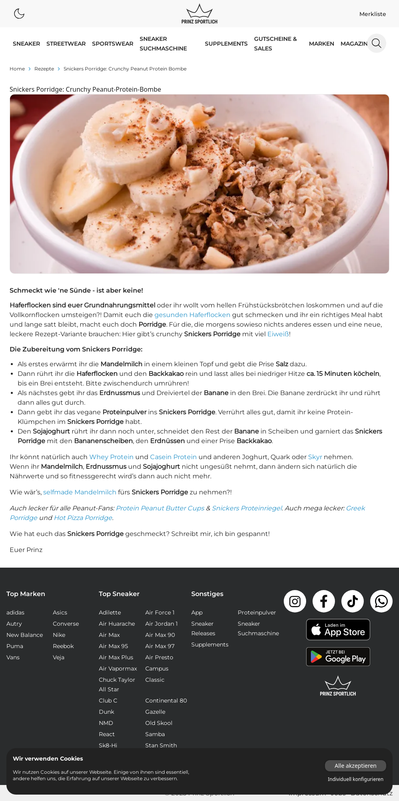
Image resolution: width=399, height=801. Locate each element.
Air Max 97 (159, 646)
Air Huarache (117, 623)
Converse (66, 623)
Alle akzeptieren (356, 765)
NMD (106, 723)
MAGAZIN (354, 43)
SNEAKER (26, 43)
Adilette (110, 612)
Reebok (63, 646)
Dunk (106, 711)
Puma (14, 646)
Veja (58, 657)
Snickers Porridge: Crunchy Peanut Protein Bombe (125, 69)
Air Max (109, 634)
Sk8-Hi (108, 745)
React (107, 734)
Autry (14, 623)
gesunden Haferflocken (192, 315)
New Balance (24, 634)
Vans (13, 657)
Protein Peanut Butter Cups (160, 508)
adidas (15, 612)
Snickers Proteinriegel (247, 508)
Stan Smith (161, 745)
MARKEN (321, 43)
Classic (154, 679)
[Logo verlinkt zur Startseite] (199, 13)
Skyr (315, 457)
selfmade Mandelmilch (79, 492)
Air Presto (159, 657)
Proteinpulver (257, 612)
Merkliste (372, 14)
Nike (59, 634)
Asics (60, 612)
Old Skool (158, 723)
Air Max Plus (116, 657)
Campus (156, 668)
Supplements (226, 43)
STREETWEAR (66, 43)
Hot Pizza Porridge (83, 518)
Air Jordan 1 (161, 623)
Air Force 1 (159, 612)
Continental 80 (166, 700)
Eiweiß (278, 334)
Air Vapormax (118, 668)
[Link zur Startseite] (338, 685)
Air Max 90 (160, 634)
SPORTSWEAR (112, 43)
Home (17, 69)
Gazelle (155, 711)
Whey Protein (111, 457)
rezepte (44, 69)
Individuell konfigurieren (355, 779)
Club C (108, 700)
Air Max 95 (113, 646)
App (197, 612)
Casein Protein (173, 457)
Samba (155, 734)
